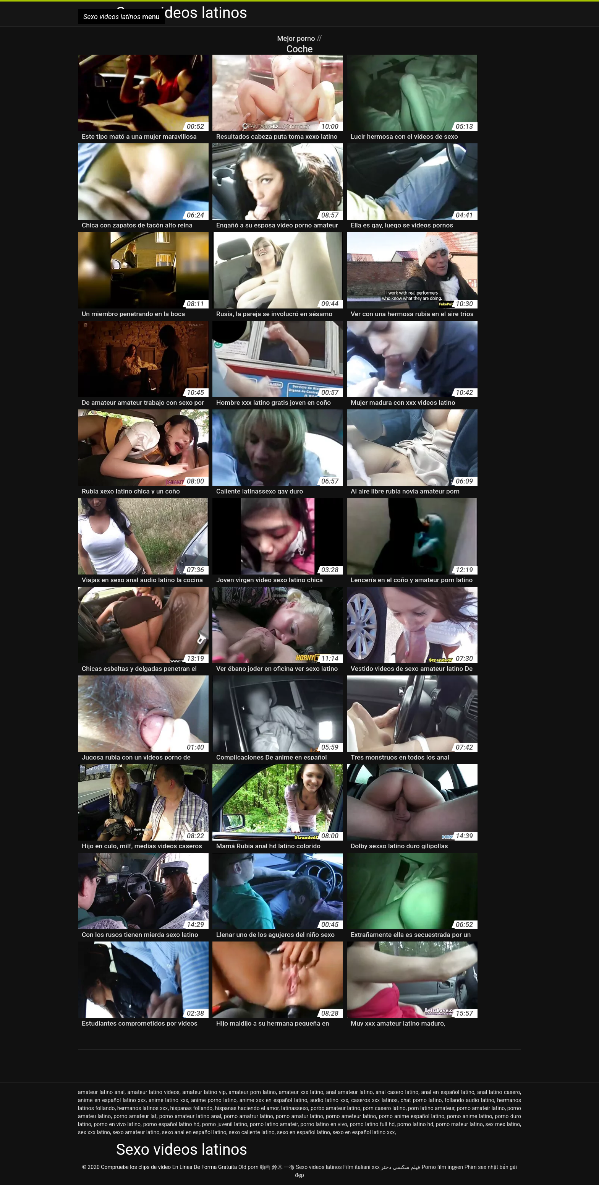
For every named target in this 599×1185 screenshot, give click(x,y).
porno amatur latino (299, 1116)
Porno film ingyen (442, 1167)
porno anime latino (469, 1116)
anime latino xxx (168, 1100)
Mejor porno (297, 38)
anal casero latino (397, 1092)
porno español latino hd (171, 1124)
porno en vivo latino (117, 1124)
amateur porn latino (252, 1092)
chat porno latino (421, 1100)
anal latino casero (498, 1092)
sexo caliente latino (252, 1132)
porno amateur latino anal (190, 1116)
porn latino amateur (431, 1108)
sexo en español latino (303, 1132)
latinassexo (294, 1108)
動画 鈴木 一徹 (277, 1167)
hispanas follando (191, 1108)
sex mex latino (503, 1124)
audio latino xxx (329, 1100)
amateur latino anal (101, 1092)
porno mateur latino (459, 1124)
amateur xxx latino (301, 1092)
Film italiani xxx (361, 1167)
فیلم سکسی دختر (400, 1167)
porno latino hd (415, 1124)
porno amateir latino (481, 1108)
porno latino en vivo (323, 1124)
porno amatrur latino (248, 1116)
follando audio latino (469, 1100)
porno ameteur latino (351, 1116)
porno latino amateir (274, 1124)
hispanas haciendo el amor (247, 1108)
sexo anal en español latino (194, 1132)
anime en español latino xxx (112, 1100)
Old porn (248, 1167)
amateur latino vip (204, 1092)
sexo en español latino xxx (363, 1132)
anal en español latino (447, 1092)
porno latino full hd (372, 1124)
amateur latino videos (153, 1092)
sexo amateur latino (135, 1132)
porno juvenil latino (225, 1124)
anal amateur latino (349, 1092)
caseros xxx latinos (374, 1100)
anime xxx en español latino (274, 1100)
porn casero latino (384, 1108)
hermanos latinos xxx (142, 1108)
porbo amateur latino (335, 1108)
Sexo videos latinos (319, 1167)
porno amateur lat (134, 1116)
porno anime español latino (412, 1116)
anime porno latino (213, 1100)
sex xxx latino (94, 1132)
